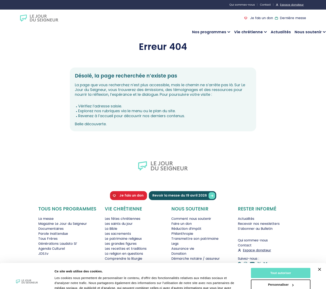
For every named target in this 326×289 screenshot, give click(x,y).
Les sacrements (118, 233)
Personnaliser (281, 261)
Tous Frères (48, 238)
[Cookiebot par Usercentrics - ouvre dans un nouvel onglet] (27, 281)
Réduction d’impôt (186, 228)
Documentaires (51, 228)
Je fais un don (261, 18)
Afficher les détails (68, 281)
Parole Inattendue (53, 233)
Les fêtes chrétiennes (122, 218)
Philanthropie (182, 233)
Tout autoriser (280, 249)
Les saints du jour (119, 223)
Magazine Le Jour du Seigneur (62, 223)
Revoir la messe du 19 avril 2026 (183, 195)
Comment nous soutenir (191, 218)
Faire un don (181, 223)
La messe (46, 218)
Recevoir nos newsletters (259, 223)
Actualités (281, 31)
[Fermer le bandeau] (319, 245)
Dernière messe (293, 18)
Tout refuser (281, 273)
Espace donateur (292, 5)
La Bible (111, 228)
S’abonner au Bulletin (255, 228)
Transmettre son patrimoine (195, 238)
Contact (265, 5)
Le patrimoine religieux (123, 238)
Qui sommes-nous (242, 5)
